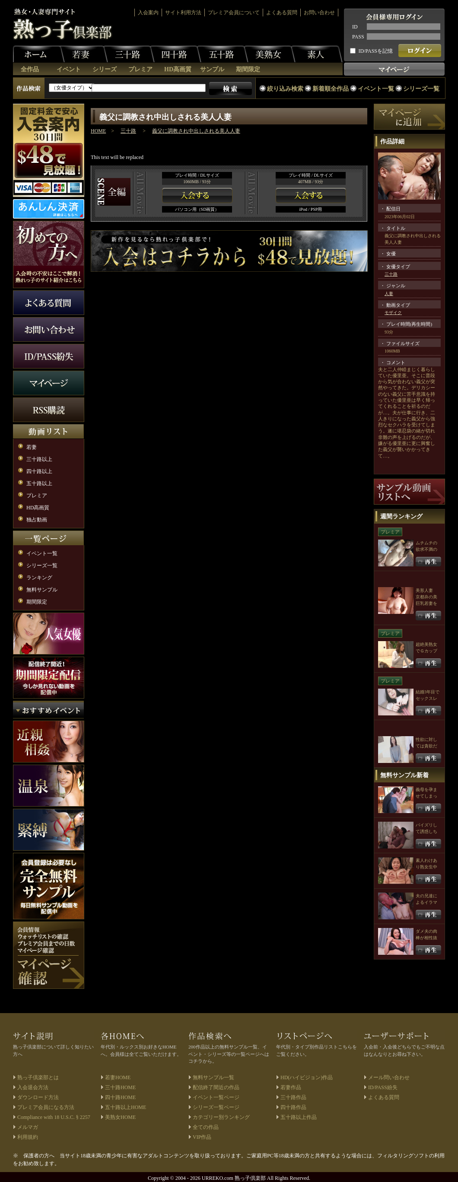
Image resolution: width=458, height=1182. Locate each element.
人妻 (389, 293)
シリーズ (104, 69)
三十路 (129, 54)
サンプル (212, 69)
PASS (358, 37)
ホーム (39, 54)
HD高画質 (177, 69)
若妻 (82, 54)
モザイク (393, 312)
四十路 (175, 54)
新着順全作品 (330, 89)
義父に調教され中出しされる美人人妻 (196, 131)
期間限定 (248, 69)
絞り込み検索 (285, 89)
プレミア (140, 69)
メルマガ (27, 1127)
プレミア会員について (234, 13)
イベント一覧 (376, 89)
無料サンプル (41, 590)
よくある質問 (281, 13)
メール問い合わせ (389, 1077)
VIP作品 (202, 1137)
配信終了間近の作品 (216, 1087)
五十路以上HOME (125, 1107)
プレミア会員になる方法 (45, 1107)
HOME (98, 131)
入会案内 (148, 13)
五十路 (222, 54)
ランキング (39, 578)
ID (355, 27)
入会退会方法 (32, 1087)
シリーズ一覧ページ (216, 1107)
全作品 (30, 69)
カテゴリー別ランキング (221, 1117)
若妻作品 (290, 1087)
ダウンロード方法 (38, 1097)
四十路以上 (39, 471)
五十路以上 (39, 483)
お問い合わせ (319, 13)
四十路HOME (120, 1097)
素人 (317, 54)
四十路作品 (293, 1107)
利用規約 (27, 1137)
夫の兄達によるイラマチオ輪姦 (426, 902)
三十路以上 (39, 459)
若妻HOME (117, 1077)
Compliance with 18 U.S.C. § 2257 (53, 1117)
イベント (69, 69)
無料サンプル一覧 (213, 1077)
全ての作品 (206, 1127)
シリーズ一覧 (421, 89)
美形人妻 (424, 590)
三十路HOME (120, 1087)
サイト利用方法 (183, 13)
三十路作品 (293, 1097)
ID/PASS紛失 (383, 1087)
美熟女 (270, 54)
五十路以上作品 (298, 1117)
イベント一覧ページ (216, 1097)
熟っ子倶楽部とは (38, 1077)
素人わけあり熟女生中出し (426, 867)
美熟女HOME (120, 1117)
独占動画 (36, 520)
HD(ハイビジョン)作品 (306, 1077)
